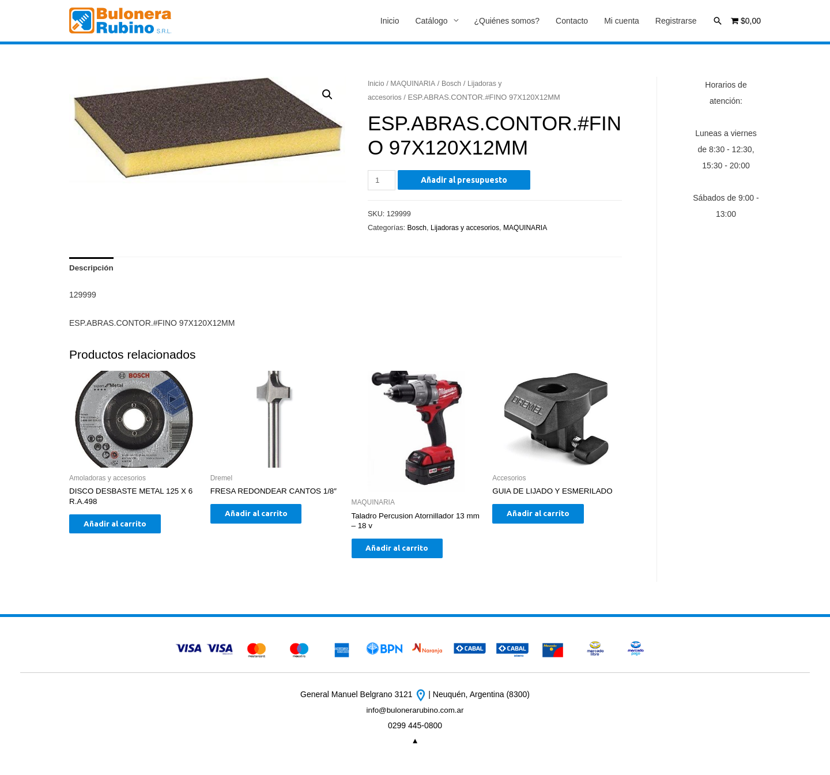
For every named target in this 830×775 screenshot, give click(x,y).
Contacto (572, 21)
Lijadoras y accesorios (468, 228)
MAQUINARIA (414, 84)
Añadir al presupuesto (465, 180)
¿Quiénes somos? (507, 21)
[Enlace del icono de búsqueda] (717, 21)
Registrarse (676, 21)
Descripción (92, 269)
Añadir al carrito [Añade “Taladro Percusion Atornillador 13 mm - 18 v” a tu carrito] (406, 552)
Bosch (454, 84)
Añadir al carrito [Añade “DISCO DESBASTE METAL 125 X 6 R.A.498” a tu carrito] (123, 528)
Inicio (389, 21)
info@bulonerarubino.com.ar (415, 715)
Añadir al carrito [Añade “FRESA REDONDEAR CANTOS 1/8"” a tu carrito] (264, 528)
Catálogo (431, 21)
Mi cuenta (621, 21)
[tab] (92, 269)
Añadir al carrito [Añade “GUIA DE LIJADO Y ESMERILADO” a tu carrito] (546, 517)
